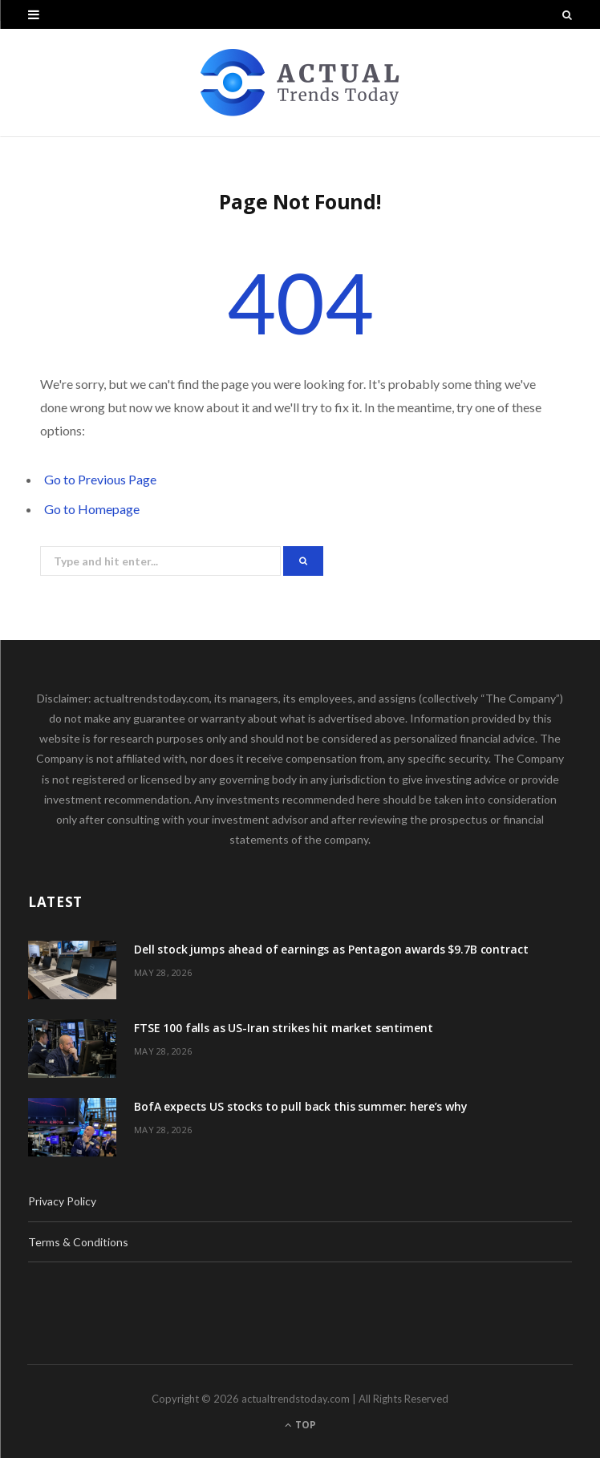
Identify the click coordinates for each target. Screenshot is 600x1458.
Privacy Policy (62, 1201)
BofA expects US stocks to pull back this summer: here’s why (301, 1106)
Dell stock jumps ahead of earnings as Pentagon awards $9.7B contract (331, 949)
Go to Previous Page (100, 479)
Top (300, 1425)
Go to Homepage (92, 508)
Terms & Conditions (78, 1242)
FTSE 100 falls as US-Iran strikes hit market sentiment (283, 1027)
